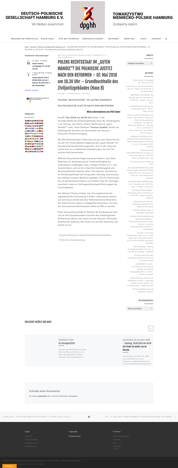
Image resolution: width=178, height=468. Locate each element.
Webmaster (117, 446)
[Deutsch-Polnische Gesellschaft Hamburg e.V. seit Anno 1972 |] (89, 17)
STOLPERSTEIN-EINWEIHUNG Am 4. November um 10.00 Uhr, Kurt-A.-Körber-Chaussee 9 (140, 184)
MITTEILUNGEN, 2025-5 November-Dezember (143, 211)
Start (27, 47)
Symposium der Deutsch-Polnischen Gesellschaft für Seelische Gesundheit (142, 204)
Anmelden (28, 436)
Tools (115, 443)
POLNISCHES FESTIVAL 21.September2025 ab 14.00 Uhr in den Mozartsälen (140, 258)
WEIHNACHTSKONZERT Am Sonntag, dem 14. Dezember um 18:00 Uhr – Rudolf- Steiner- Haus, (141, 99)
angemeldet (41, 396)
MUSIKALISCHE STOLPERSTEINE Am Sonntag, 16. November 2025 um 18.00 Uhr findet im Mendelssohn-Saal (139, 154)
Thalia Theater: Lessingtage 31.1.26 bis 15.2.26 (41, 66)
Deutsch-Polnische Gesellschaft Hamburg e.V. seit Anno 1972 (34, 461)
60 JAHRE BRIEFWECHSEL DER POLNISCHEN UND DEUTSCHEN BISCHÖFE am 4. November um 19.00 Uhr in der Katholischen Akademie (140, 173)
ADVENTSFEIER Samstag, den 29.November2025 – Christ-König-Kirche (141, 108)
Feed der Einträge (31, 439)
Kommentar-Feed (31, 443)
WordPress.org (30, 446)
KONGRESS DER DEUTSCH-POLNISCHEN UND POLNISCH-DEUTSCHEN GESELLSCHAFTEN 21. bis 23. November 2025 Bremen (140, 141)
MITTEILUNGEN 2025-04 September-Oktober (143, 290)
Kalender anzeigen (31, 90)
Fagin (63, 93)
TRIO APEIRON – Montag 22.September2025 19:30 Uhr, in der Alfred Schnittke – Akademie (140, 249)
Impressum (117, 439)
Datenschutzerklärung (121, 436)
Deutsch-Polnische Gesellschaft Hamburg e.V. (48, 47)
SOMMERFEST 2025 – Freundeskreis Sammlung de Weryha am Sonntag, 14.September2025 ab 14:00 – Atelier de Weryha (141, 269)
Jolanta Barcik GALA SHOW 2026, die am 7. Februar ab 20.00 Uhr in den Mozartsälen (139, 89)
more (116, 449)
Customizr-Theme (37, 464)
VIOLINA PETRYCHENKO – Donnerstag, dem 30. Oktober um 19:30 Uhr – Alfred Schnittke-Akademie (140, 194)
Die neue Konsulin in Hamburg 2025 (141, 162)
